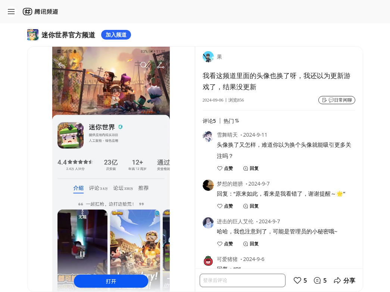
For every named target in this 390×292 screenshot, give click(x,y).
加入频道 (116, 34)
